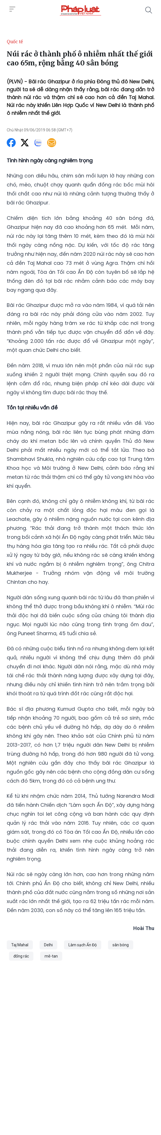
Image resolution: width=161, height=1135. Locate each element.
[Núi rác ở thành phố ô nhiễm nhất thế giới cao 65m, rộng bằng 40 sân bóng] (80, 10)
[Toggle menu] (12, 9)
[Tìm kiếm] (148, 10)
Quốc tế (15, 41)
